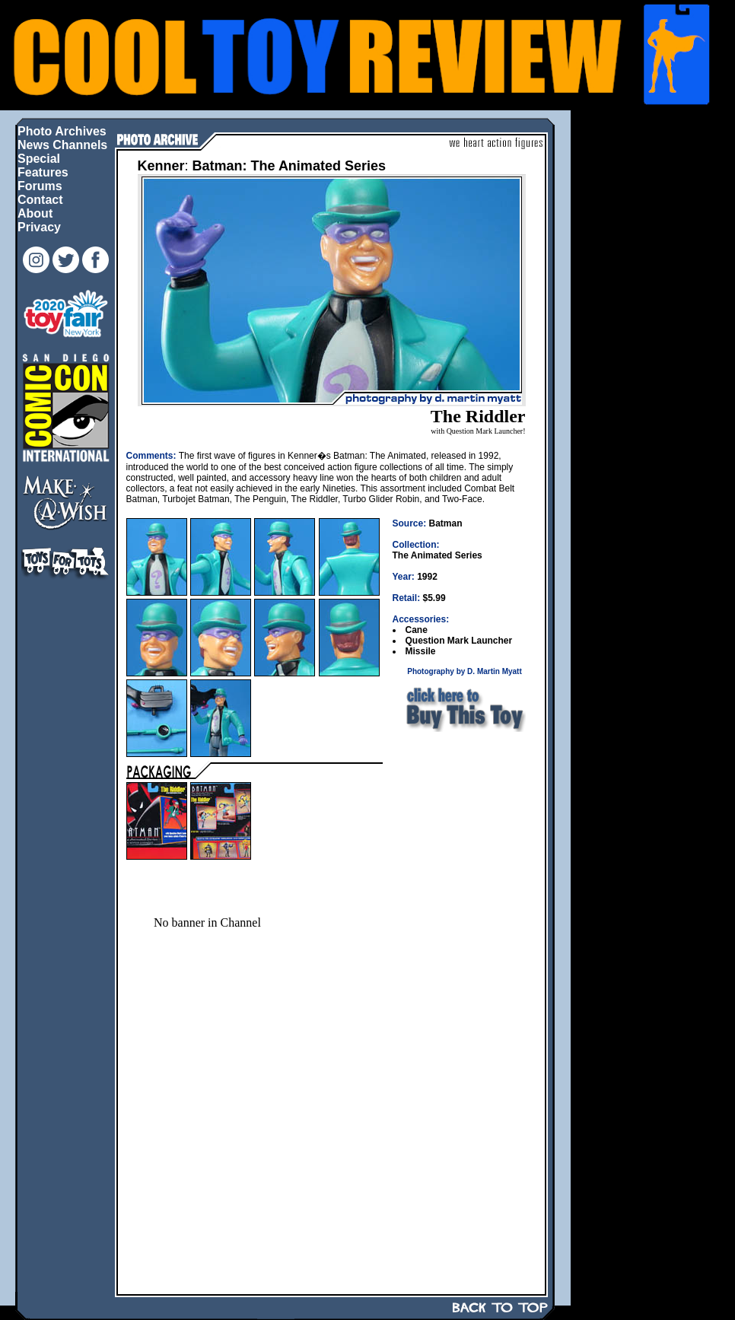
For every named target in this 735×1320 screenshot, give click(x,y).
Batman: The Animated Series (289, 165)
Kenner (161, 165)
